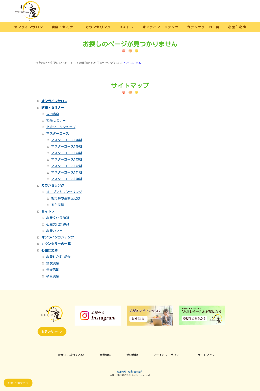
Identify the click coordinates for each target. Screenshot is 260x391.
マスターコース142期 (66, 165)
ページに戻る (132, 63)
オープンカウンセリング (64, 191)
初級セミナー (56, 120)
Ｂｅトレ (126, 27)
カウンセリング (98, 27)
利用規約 (121, 371)
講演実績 (52, 263)
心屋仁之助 (237, 27)
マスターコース (57, 133)
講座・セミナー (64, 27)
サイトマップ (206, 355)
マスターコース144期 (66, 152)
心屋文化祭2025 (57, 217)
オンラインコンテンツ (160, 27)
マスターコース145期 (66, 146)
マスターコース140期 (66, 178)
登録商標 (132, 355)
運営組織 (105, 355)
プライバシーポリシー (167, 355)
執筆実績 (52, 276)
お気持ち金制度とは (65, 198)
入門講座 (52, 114)
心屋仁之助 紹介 (58, 256)
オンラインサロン (28, 27)
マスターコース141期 (66, 172)
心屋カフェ (54, 230)
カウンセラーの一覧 (203, 27)
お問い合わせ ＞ (52, 331)
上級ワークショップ (60, 127)
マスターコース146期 (66, 140)
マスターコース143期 (66, 159)
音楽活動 (52, 269)
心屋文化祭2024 (57, 224)
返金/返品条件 (135, 371)
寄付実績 (57, 204)
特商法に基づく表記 (71, 355)
